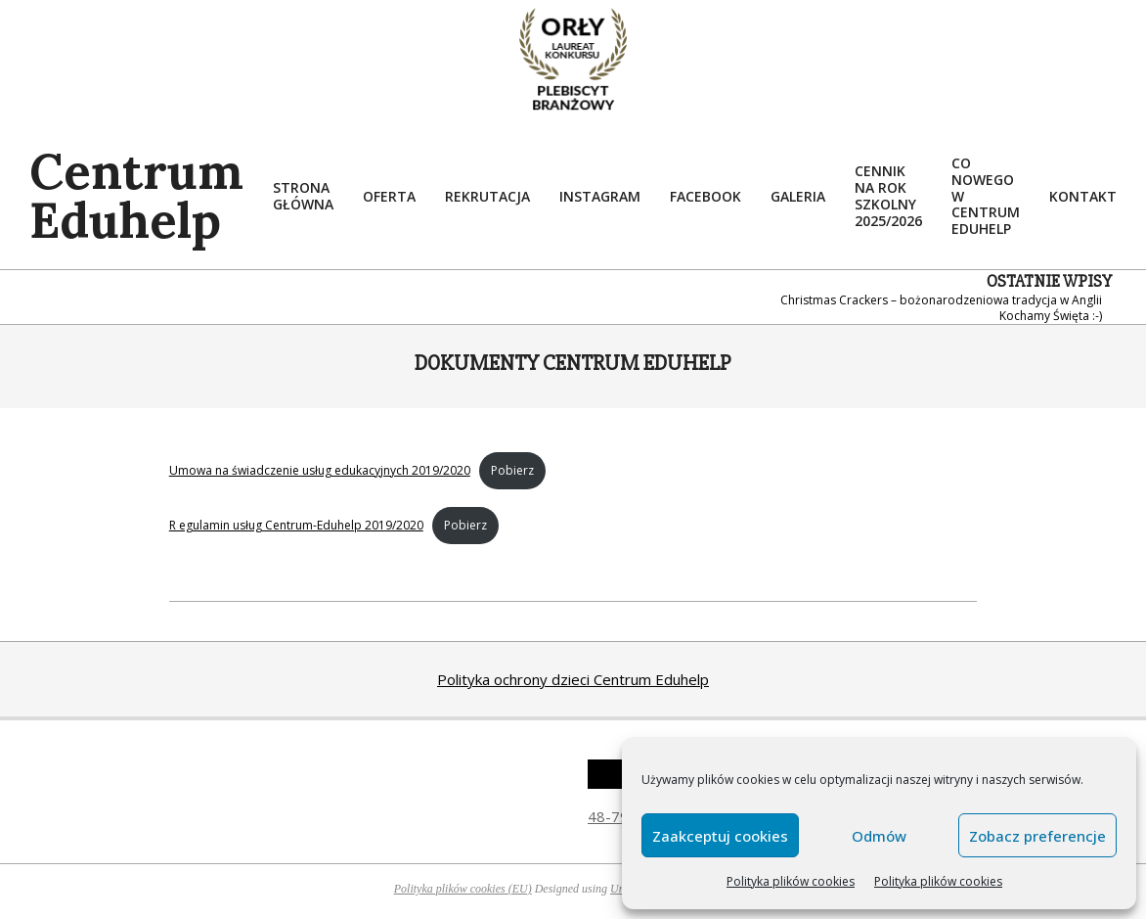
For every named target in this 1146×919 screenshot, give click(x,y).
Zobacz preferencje (1037, 836)
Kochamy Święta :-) (1050, 315)
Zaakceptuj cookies (720, 836)
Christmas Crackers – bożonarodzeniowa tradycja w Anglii (941, 300)
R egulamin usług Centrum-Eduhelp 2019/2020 (296, 525)
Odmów (879, 836)
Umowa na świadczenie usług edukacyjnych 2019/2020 (319, 470)
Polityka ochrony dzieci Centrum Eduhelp (573, 679)
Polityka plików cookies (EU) (463, 889)
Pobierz (512, 470)
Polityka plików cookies (791, 881)
